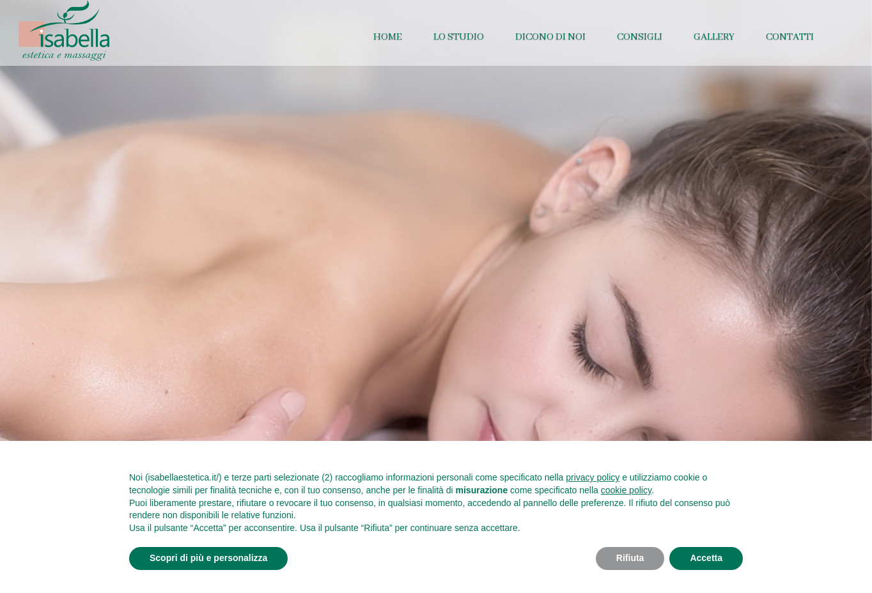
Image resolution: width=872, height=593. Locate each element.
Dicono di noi (550, 37)
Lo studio (458, 37)
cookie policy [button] (626, 490)
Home (387, 37)
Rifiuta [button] (630, 558)
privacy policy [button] (592, 477)
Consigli (639, 37)
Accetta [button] (706, 558)
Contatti (790, 37)
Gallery (714, 37)
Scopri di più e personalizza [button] (208, 558)
